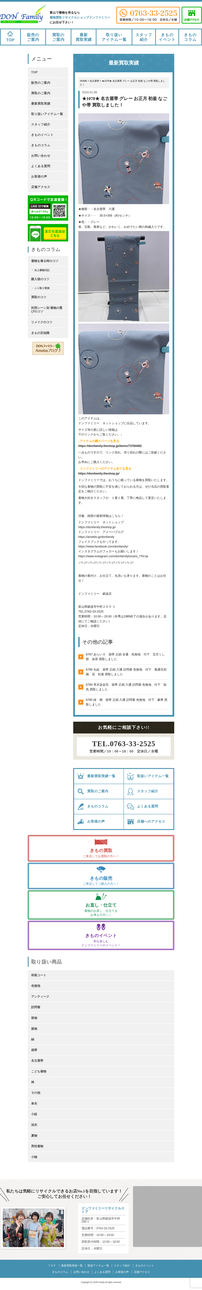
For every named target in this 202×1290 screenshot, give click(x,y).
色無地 (35, 986)
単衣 (34, 1103)
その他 (35, 1092)
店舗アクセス (40, 187)
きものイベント (167, 37)
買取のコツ (38, 297)
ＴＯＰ (52, 1265)
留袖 (34, 1018)
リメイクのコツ (41, 322)
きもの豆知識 (40, 333)
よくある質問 (142, 807)
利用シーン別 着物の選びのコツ (46, 309)
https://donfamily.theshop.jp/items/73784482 (110, 446)
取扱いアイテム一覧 (147, 776)
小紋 (34, 1114)
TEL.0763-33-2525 (124, 744)
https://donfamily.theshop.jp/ (99, 473)
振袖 (34, 1028)
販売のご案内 (33, 37)
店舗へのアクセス (145, 822)
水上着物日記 (41, 270)
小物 (34, 1157)
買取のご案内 (58, 37)
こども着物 (38, 1071)
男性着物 (37, 1146)
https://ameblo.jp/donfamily (96, 537)
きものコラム (190, 37)
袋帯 (34, 1050)
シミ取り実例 (41, 288)
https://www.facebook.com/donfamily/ (103, 546)
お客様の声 (91, 822)
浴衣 (34, 1125)
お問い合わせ (40, 155)
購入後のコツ (40, 279)
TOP (10, 35)
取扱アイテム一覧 (98, 1265)
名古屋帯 (37, 1060)
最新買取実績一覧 (96, 776)
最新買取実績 (84, 37)
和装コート (38, 975)
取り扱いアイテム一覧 (114, 37)
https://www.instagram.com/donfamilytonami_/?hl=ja (113, 556)
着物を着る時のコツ (44, 261)
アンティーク (40, 996)
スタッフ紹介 (143, 37)
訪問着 (35, 1007)
